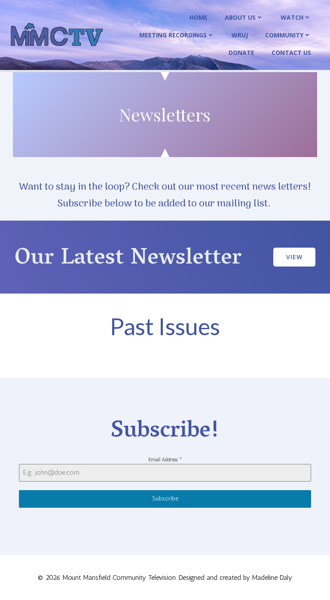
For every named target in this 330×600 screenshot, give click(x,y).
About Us (244, 17)
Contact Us (291, 52)
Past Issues (165, 326)
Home (198, 17)
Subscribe (165, 498)
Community (288, 35)
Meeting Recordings (176, 35)
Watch (296, 17)
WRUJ (240, 35)
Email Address (165, 460)
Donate (241, 52)
